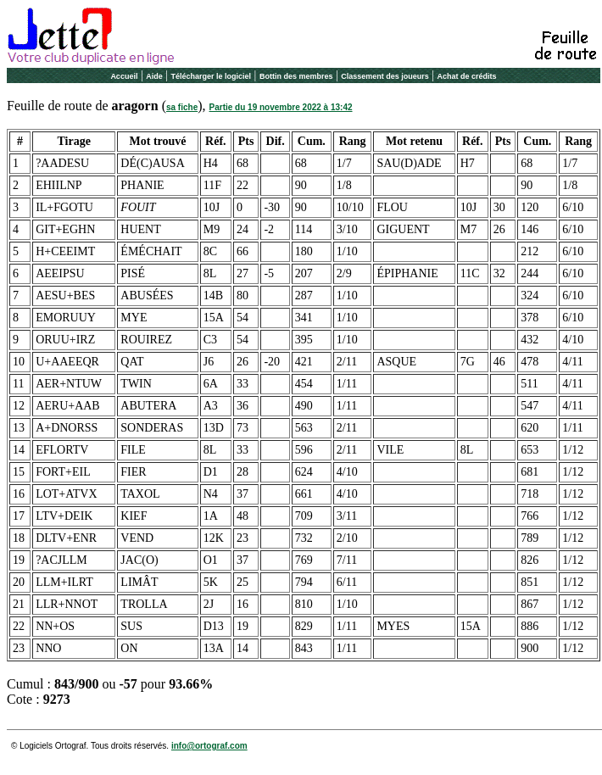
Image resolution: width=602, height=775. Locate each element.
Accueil (123, 76)
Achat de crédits (467, 76)
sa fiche (182, 107)
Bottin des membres (296, 76)
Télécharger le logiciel (211, 76)
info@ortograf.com (209, 745)
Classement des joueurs (385, 76)
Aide (154, 76)
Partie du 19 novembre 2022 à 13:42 (281, 107)
